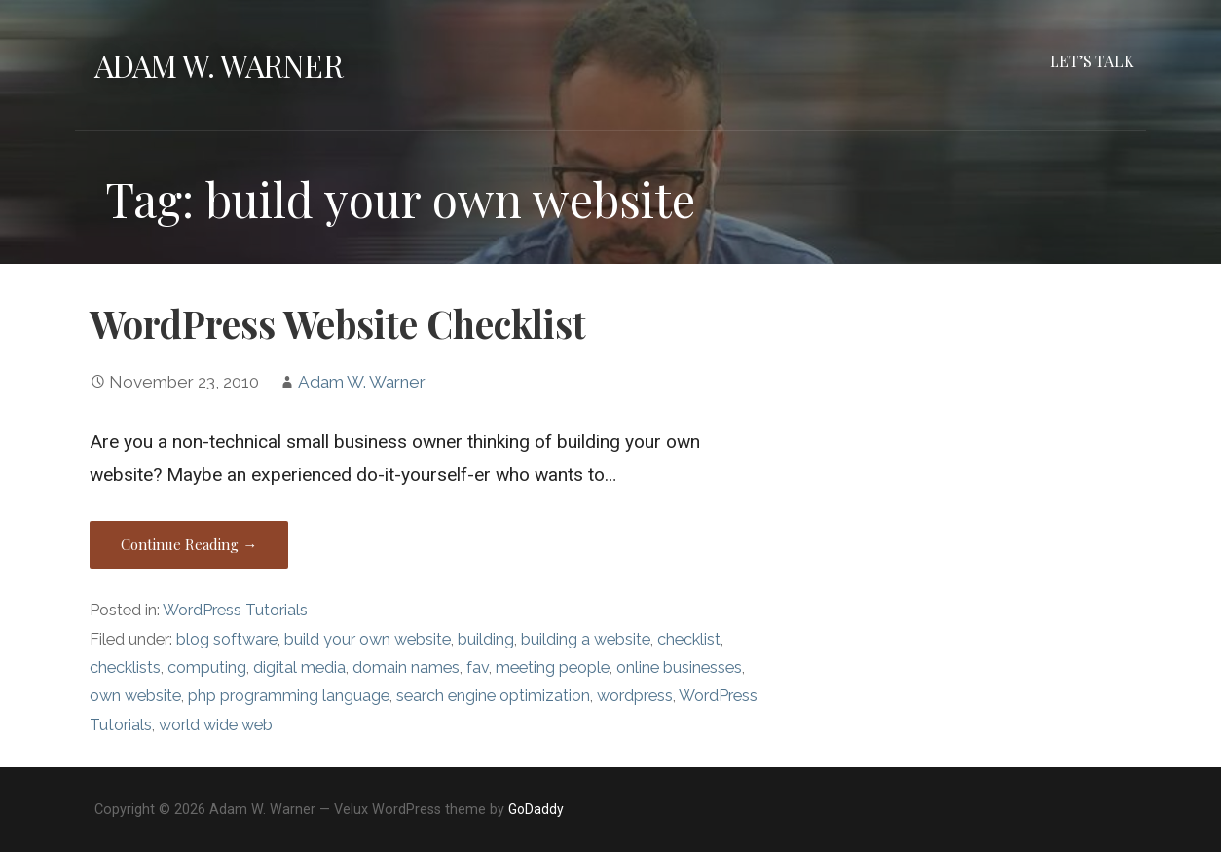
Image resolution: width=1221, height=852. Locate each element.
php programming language (288, 695)
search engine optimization (493, 695)
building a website (585, 639)
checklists (125, 667)
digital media (299, 667)
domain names (406, 667)
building (486, 639)
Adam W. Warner (218, 65)
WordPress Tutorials (235, 610)
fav (477, 667)
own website (135, 695)
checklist (689, 639)
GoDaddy (536, 809)
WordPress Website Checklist (338, 323)
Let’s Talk (1092, 61)
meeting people (553, 667)
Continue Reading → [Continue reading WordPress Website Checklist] (189, 544)
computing (206, 667)
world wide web (216, 725)
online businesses (679, 667)
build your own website (367, 639)
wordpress (635, 695)
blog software (227, 639)
